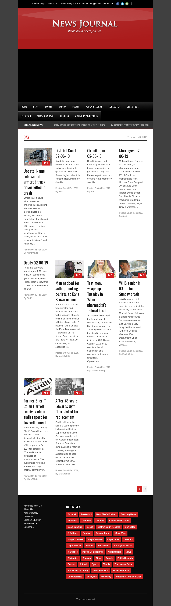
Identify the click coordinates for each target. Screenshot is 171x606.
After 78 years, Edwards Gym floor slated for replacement (67, 408)
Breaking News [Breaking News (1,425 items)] (128, 514)
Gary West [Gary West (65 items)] (120, 533)
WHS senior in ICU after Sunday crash (130, 288)
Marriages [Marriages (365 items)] (73, 552)
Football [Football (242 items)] (87, 533)
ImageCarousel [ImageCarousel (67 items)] (95, 539)
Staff (61, 191)
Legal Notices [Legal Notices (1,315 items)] (74, 545)
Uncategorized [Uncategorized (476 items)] (75, 577)
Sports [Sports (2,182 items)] (95, 564)
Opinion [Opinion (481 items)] (87, 558)
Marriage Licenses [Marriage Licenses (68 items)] (123, 545)
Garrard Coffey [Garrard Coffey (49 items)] (103, 533)
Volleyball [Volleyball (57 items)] (92, 577)
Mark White (32, 253)
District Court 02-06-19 (65, 153)
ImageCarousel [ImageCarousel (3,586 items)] (75, 539)
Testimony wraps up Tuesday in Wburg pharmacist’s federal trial (96, 296)
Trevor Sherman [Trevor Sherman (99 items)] (121, 570)
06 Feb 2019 (41, 250)
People (75, 106)
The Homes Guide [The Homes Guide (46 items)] (123, 564)
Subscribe (29, 527)
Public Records (94, 106)
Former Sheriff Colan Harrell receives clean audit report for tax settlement (35, 411)
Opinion (62, 106)
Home (24, 106)
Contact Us (52, 3)
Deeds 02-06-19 (36, 262)
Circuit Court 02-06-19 (97, 153)
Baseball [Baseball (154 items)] (72, 514)
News (35, 106)
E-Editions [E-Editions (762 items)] (73, 533)
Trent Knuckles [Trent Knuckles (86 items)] (100, 570)
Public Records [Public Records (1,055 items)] (125, 558)
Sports (48, 106)
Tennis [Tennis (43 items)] (106, 564)
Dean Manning (98, 370)
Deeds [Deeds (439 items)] (90, 527)
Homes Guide (30, 523)
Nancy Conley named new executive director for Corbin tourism (76, 125)
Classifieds (133, 106)
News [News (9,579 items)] (128, 552)
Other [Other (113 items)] (98, 558)
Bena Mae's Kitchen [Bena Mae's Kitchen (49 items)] (106, 514)
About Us (28, 509)
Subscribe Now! (45, 116)
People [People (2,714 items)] (109, 558)
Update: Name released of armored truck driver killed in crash (34, 182)
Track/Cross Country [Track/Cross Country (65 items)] (78, 570)
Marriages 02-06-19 (130, 153)
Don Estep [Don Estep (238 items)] (130, 527)
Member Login (38, 3)
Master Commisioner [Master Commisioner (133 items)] (92, 552)
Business (64, 116)
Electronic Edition (32, 520)
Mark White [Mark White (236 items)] (103, 545)
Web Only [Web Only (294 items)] (106, 577)
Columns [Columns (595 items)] (86, 520)
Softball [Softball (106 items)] (83, 564)
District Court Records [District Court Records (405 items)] (109, 527)
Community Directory (86, 116)
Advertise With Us (33, 505)
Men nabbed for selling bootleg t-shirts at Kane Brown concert (67, 291)
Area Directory (31, 513)
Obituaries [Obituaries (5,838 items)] (73, 558)
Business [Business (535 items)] (72, 520)
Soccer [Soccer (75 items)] (71, 564)
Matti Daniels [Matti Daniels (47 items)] (114, 552)
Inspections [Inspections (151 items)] (113, 539)
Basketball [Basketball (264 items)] (86, 514)
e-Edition (26, 116)
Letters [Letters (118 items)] (89, 545)
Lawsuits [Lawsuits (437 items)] (128, 539)
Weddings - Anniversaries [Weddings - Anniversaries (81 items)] (128, 577)
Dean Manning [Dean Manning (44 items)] (75, 527)
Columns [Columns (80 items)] (99, 520)
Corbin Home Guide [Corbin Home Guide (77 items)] (119, 520)
